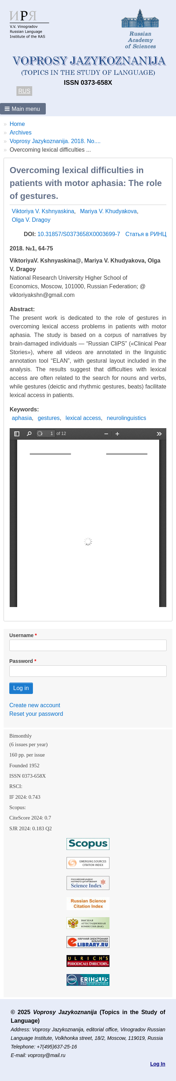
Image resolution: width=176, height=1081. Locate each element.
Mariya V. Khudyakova (108, 211)
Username (21, 635)
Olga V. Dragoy (31, 220)
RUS (24, 91)
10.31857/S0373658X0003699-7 (80, 234)
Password (21, 661)
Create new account (34, 705)
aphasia (22, 418)
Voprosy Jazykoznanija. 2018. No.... (55, 141)
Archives (20, 132)
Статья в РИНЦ (145, 234)
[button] (23, 108)
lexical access (83, 418)
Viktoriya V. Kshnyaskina (43, 211)
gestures (49, 418)
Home (17, 124)
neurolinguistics (126, 418)
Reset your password (36, 714)
